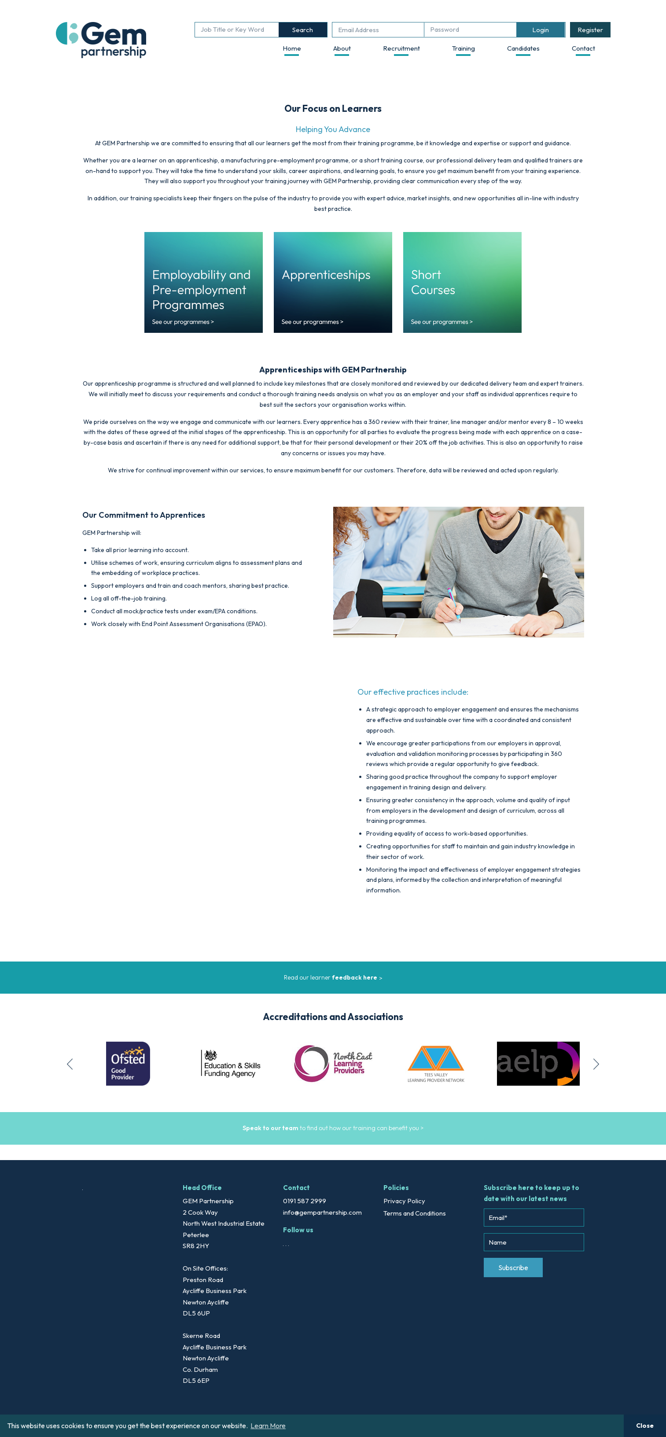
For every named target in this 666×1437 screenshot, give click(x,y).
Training (463, 48)
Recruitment (401, 48)
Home (292, 48)
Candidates (523, 48)
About (342, 48)
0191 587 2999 (304, 1201)
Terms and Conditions (414, 1213)
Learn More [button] (268, 1425)
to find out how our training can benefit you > (333, 1128)
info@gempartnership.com (322, 1212)
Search (302, 30)
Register (590, 30)
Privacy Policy (404, 1201)
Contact (583, 48)
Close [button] (645, 1426)
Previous (70, 1063)
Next (597, 1063)
